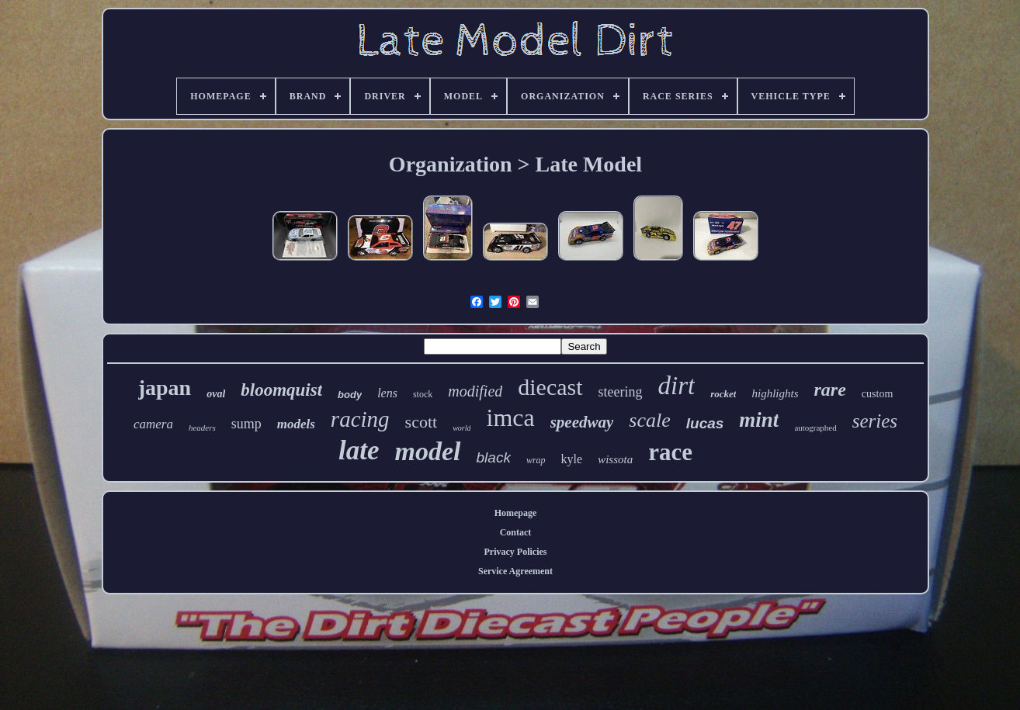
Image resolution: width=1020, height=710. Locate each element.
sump (246, 423)
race (670, 452)
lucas (705, 423)
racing (360, 419)
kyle (572, 459)
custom (877, 394)
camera (153, 424)
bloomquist (281, 390)
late (358, 450)
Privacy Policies (515, 551)
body (350, 394)
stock (422, 394)
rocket (723, 394)
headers (202, 427)
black (494, 457)
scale (649, 420)
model (428, 451)
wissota (615, 459)
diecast (550, 387)
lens (387, 393)
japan (164, 388)
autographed (815, 427)
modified (475, 391)
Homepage (515, 512)
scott (421, 421)
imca (510, 417)
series (874, 420)
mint (759, 419)
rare (829, 389)
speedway (582, 422)
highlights (774, 393)
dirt (677, 386)
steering (620, 392)
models (296, 424)
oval (215, 394)
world (461, 428)
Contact (516, 532)
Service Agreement (515, 571)
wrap (536, 460)
